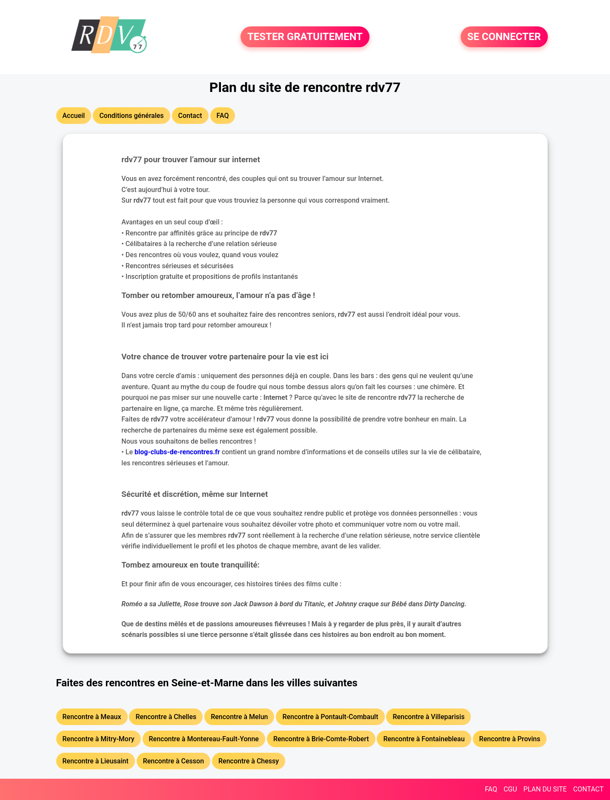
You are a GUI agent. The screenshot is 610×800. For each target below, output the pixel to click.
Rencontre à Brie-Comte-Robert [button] (321, 739)
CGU (510, 789)
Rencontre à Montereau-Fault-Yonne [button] (204, 739)
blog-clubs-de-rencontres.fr (177, 452)
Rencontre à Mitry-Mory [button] (99, 739)
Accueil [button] (74, 116)
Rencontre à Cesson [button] (173, 761)
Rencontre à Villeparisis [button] (428, 717)
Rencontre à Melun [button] (239, 717)
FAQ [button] (223, 116)
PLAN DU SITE (545, 789)
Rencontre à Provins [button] (510, 739)
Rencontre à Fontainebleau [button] (423, 739)
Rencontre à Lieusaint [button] (96, 761)
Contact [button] (190, 116)
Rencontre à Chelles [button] (165, 717)
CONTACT (588, 789)
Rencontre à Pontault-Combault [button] (330, 717)
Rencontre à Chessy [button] (248, 761)
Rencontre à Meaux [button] (92, 717)
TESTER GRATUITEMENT (305, 37)
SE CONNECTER (504, 37)
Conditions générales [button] (131, 116)
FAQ (491, 789)
